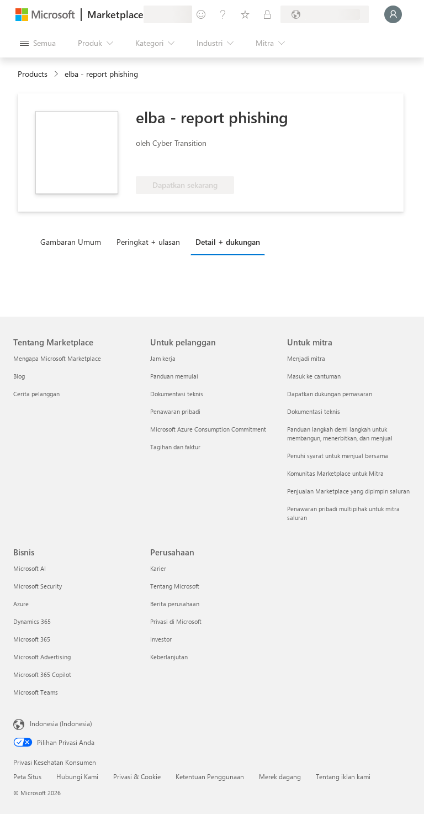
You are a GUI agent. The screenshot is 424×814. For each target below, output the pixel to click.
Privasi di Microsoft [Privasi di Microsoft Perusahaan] (176, 621)
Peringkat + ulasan (148, 242)
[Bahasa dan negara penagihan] (324, 14)
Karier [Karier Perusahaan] (158, 568)
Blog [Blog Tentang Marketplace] (19, 376)
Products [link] (32, 74)
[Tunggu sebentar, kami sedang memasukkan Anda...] (393, 14)
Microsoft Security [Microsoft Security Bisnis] (37, 586)
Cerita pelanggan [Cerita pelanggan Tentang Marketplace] (36, 394)
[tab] (73, 241)
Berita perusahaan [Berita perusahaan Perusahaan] (174, 604)
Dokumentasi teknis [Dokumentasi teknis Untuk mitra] (313, 411)
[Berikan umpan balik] (201, 14)
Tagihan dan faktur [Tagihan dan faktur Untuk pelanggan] (175, 447)
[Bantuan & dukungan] (223, 14)
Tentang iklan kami (343, 776)
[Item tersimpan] (245, 14)
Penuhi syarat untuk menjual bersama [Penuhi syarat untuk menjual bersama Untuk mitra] (337, 455)
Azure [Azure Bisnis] (21, 604)
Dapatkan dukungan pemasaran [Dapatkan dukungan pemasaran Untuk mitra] (329, 394)
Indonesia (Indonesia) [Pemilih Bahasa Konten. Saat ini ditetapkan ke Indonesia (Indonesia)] (61, 723)
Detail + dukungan (227, 242)
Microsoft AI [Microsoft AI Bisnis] (29, 568)
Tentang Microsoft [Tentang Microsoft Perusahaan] (174, 586)
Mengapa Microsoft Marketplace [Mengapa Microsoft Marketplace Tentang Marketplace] (57, 358)
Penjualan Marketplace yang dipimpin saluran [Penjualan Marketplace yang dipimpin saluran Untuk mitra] (348, 491)
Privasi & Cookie (137, 776)
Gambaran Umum (70, 242)
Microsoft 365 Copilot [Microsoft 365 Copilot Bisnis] (42, 674)
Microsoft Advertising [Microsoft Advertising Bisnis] (42, 657)
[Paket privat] (267, 14)
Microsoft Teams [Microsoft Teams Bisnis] (35, 692)
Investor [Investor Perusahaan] (161, 639)
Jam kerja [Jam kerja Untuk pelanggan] (163, 358)
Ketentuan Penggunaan (210, 776)
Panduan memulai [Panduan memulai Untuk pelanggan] (174, 376)
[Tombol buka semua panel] (37, 43)
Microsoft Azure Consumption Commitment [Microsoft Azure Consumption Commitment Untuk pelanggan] (208, 429)
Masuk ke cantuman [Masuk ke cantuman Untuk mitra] (314, 376)
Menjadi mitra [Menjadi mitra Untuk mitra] (306, 358)
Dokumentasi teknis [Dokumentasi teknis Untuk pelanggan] (176, 394)
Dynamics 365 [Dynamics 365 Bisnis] (32, 621)
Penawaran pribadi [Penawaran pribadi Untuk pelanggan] (175, 411)
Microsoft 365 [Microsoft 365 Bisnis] (31, 639)
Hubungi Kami (77, 776)
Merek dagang (280, 776)
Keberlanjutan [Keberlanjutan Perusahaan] (169, 657)
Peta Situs (27, 776)
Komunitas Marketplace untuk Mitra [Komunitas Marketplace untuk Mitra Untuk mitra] (335, 473)
